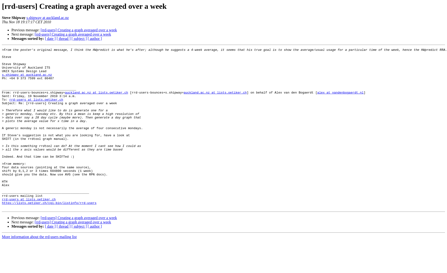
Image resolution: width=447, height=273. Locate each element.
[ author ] (95, 39)
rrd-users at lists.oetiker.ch (36, 110)
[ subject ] (79, 39)
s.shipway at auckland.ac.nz (47, 18)
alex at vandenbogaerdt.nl (340, 101)
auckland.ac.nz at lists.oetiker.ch (96, 101)
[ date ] (50, 39)
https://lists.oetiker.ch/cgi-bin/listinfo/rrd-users (49, 234)
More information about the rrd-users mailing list (39, 269)
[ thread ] (64, 39)
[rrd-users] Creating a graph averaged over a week (79, 30)
